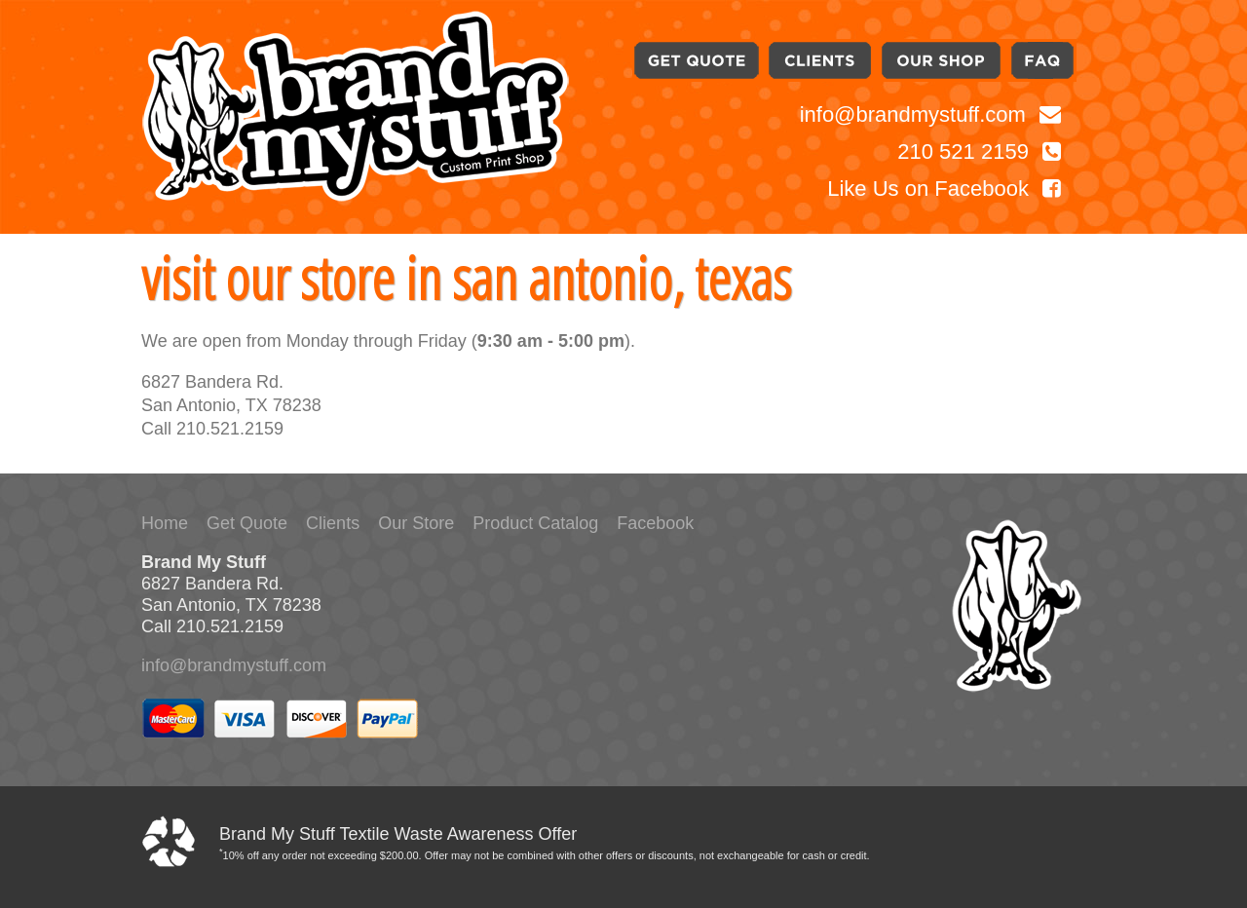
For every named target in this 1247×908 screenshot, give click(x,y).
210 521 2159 (979, 151)
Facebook (655, 523)
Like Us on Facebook (944, 188)
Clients (332, 523)
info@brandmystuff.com (930, 114)
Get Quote (247, 523)
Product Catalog (535, 523)
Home (164, 523)
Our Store (416, 523)
